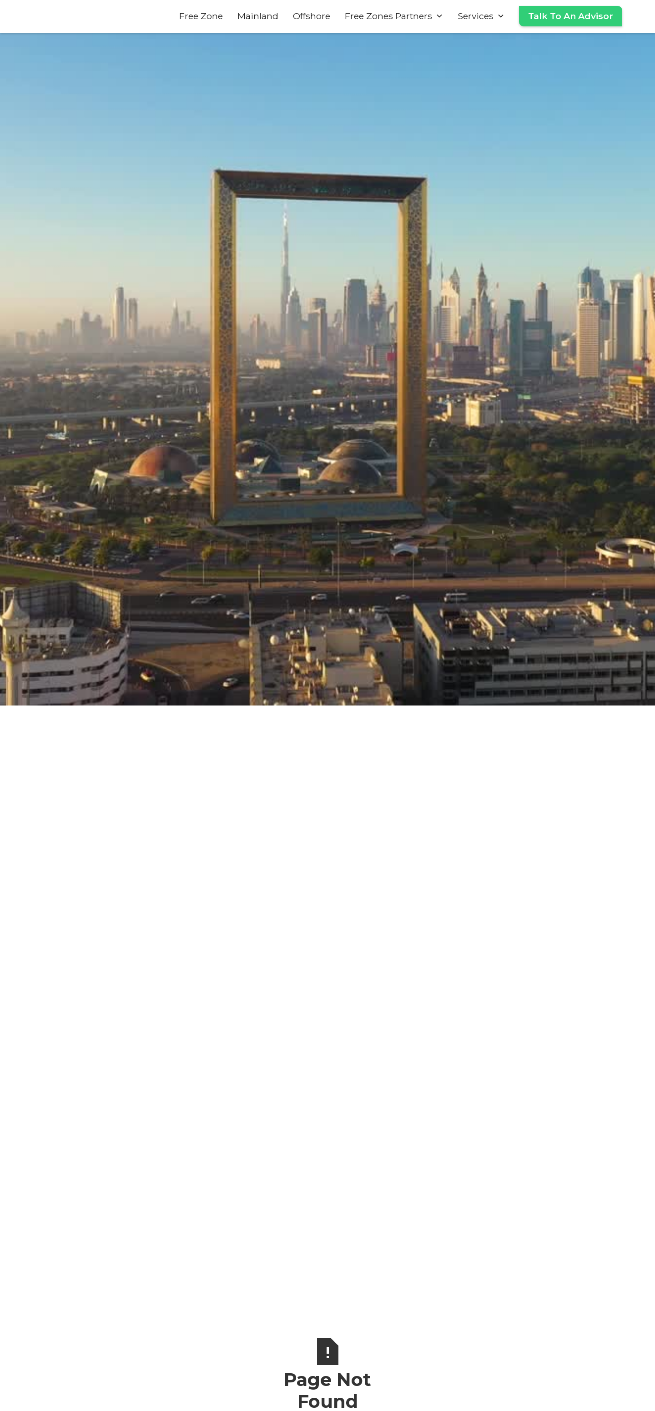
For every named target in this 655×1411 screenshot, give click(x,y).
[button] (394, 16)
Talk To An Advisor (570, 15)
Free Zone (201, 15)
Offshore (311, 15)
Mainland (257, 15)
